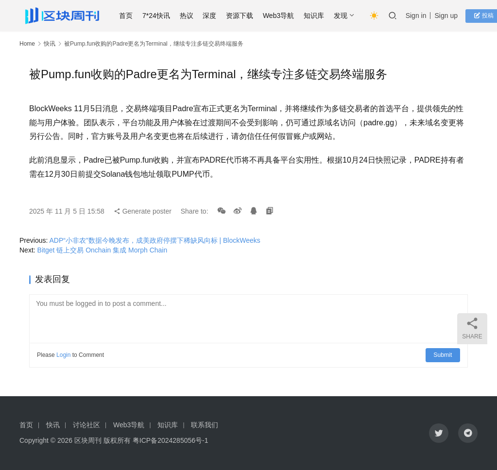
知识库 (318, 15)
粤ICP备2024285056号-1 (170, 440)
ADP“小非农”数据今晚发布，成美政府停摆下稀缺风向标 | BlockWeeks (154, 240)
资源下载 (244, 15)
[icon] (438, 433)
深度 (215, 15)
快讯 (49, 43)
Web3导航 (283, 15)
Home (27, 43)
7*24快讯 (161, 15)
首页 (130, 15)
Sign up (451, 15)
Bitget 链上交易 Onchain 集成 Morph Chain (103, 250)
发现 (345, 15)
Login (63, 355)
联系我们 (204, 425)
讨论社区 (86, 425)
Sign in (421, 15)
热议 (191, 15)
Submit (443, 355)
